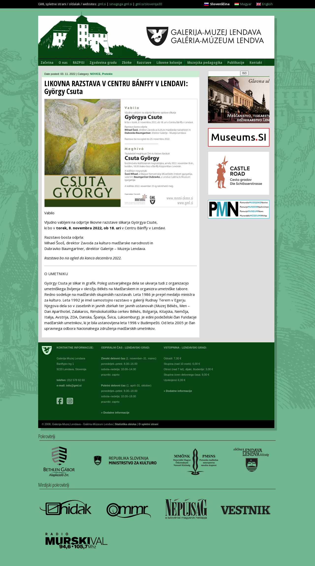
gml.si (102, 4)
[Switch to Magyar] (243, 4)
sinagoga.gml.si (120, 4)
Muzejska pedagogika (204, 62)
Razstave (144, 62)
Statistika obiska (126, 424)
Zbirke (127, 62)
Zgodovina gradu (103, 62)
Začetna (47, 62)
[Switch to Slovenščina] (217, 4)
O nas (63, 62)
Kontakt (256, 62)
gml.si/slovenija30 (148, 4)
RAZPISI (78, 62)
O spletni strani (148, 424)
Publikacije (235, 62)
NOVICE (95, 73)
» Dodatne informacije (115, 412)
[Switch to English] (264, 4)
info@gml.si (74, 385)
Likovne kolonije (169, 62)
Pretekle (107, 73)
